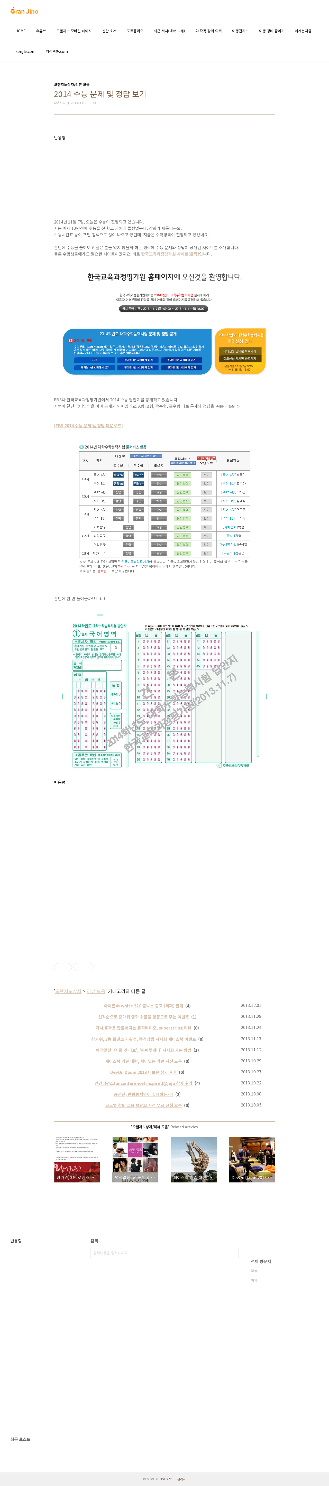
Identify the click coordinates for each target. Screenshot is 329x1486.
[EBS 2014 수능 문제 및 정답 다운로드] (88, 425)
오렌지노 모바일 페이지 (74, 30)
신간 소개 (109, 30)
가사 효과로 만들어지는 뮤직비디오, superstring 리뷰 (143, 1028)
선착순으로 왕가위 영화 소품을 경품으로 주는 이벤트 (143, 1017)
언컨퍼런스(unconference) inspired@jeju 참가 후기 (144, 1083)
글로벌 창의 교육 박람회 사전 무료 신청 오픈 (143, 1105)
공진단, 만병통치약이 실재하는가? (143, 1094)
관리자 (181, 1479)
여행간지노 (240, 30)
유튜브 (41, 30)
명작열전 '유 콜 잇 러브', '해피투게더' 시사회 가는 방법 (143, 1050)
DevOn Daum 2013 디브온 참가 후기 (143, 1072)
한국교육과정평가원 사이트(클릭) (170, 254)
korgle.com (25, 51)
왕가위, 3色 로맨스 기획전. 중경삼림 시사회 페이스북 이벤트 (143, 1039)
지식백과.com (57, 51)
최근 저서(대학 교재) (169, 30)
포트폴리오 (135, 30)
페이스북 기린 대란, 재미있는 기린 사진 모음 (143, 1061)
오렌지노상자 (68, 991)
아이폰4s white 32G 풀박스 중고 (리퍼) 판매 (143, 1006)
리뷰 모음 (96, 991)
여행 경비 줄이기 (272, 30)
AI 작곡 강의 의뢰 (208, 30)
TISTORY (165, 1479)
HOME (20, 30)
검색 (233, 1253)
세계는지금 (303, 30)
